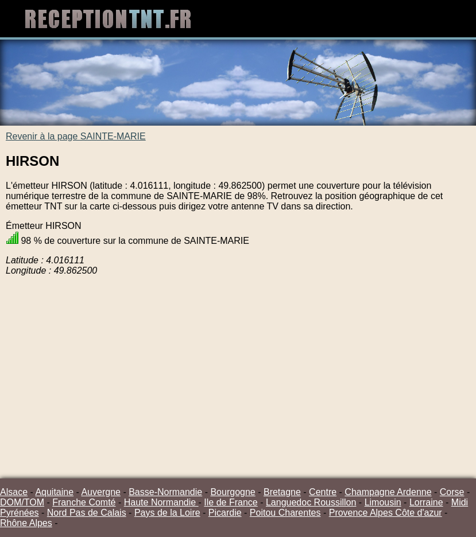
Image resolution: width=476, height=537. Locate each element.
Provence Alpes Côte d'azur (385, 512)
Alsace (14, 492)
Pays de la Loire (167, 512)
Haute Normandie (161, 502)
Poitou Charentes (285, 512)
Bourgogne (232, 492)
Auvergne (101, 492)
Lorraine (426, 502)
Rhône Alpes (26, 523)
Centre (322, 492)
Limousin (383, 502)
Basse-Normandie (165, 492)
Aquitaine (54, 492)
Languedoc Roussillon (311, 502)
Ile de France (230, 502)
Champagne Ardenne (388, 492)
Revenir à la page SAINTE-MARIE (76, 136)
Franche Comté (83, 502)
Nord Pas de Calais (86, 512)
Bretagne (282, 492)
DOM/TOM (22, 502)
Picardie (225, 512)
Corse (452, 492)
